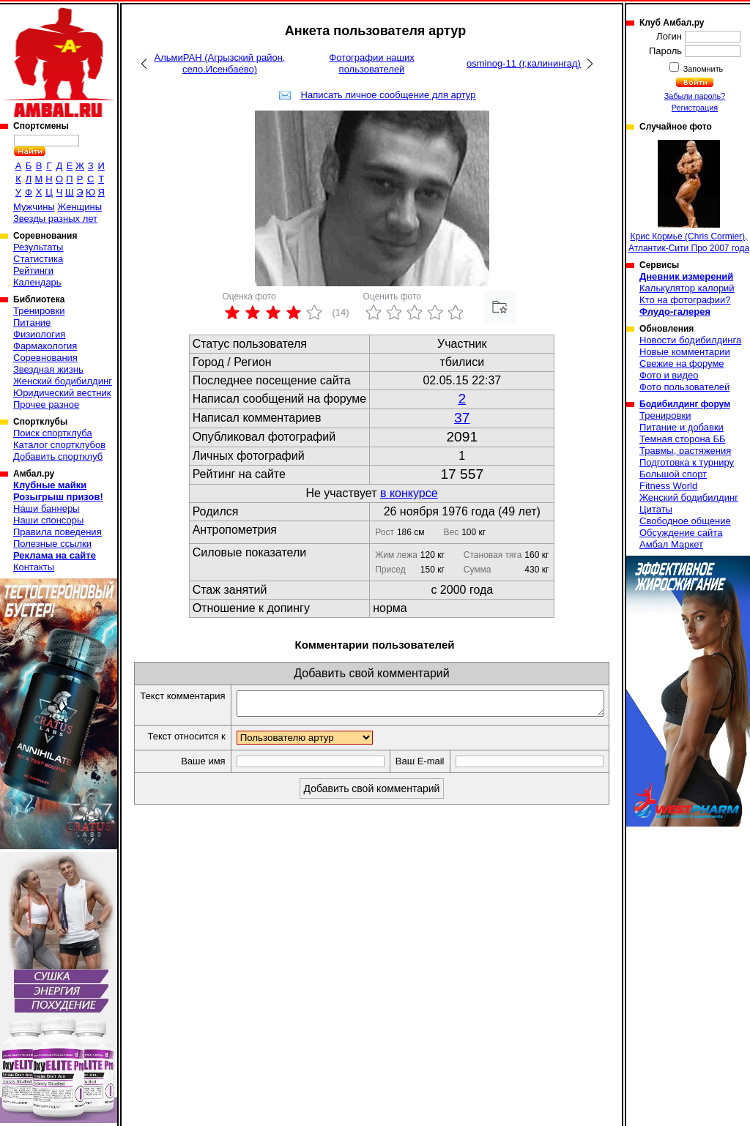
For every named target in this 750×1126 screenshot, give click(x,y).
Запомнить (702, 68)
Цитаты (655, 509)
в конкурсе (409, 493)
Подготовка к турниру (686, 462)
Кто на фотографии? (685, 299)
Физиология (39, 334)
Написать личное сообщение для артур (388, 94)
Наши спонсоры (48, 520)
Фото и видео (669, 375)
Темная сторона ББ (682, 438)
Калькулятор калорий (687, 288)
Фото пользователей (684, 386)
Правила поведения (57, 531)
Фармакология (45, 345)
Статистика (38, 258)
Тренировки (38, 310)
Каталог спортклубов (59, 444)
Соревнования (45, 357)
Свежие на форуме (681, 363)
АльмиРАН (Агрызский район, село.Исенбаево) (220, 63)
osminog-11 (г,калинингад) (524, 63)
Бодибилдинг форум (684, 404)
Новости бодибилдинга (690, 340)
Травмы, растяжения (685, 450)
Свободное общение (685, 520)
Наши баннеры (46, 508)
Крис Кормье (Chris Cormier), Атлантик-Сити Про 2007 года (688, 196)
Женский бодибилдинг (62, 381)
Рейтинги (33, 270)
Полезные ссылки (52, 543)
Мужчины (34, 206)
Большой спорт (673, 474)
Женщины (79, 206)
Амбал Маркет (671, 544)
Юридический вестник (62, 392)
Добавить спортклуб (58, 456)
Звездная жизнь (48, 369)
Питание (32, 322)
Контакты (33, 567)
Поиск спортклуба (52, 433)
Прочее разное (46, 404)
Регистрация (695, 107)
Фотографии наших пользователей (372, 63)
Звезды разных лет (55, 218)
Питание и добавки (681, 427)
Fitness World (668, 485)
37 (461, 417)
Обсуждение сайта (680, 532)
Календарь (37, 282)
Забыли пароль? (695, 96)
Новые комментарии (684, 351)
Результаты (38, 247)
